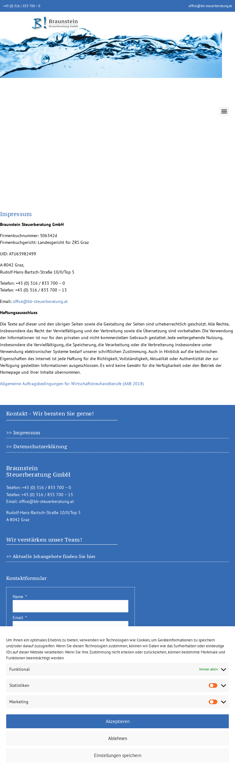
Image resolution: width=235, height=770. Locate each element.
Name (18, 596)
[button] (224, 111)
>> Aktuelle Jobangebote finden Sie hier (51, 556)
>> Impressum (23, 432)
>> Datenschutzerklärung (36, 446)
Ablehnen (117, 738)
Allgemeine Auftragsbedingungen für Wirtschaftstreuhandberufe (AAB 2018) (72, 383)
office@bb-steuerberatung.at (210, 6)
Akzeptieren (118, 721)
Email (18, 617)
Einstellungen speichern (117, 755)
